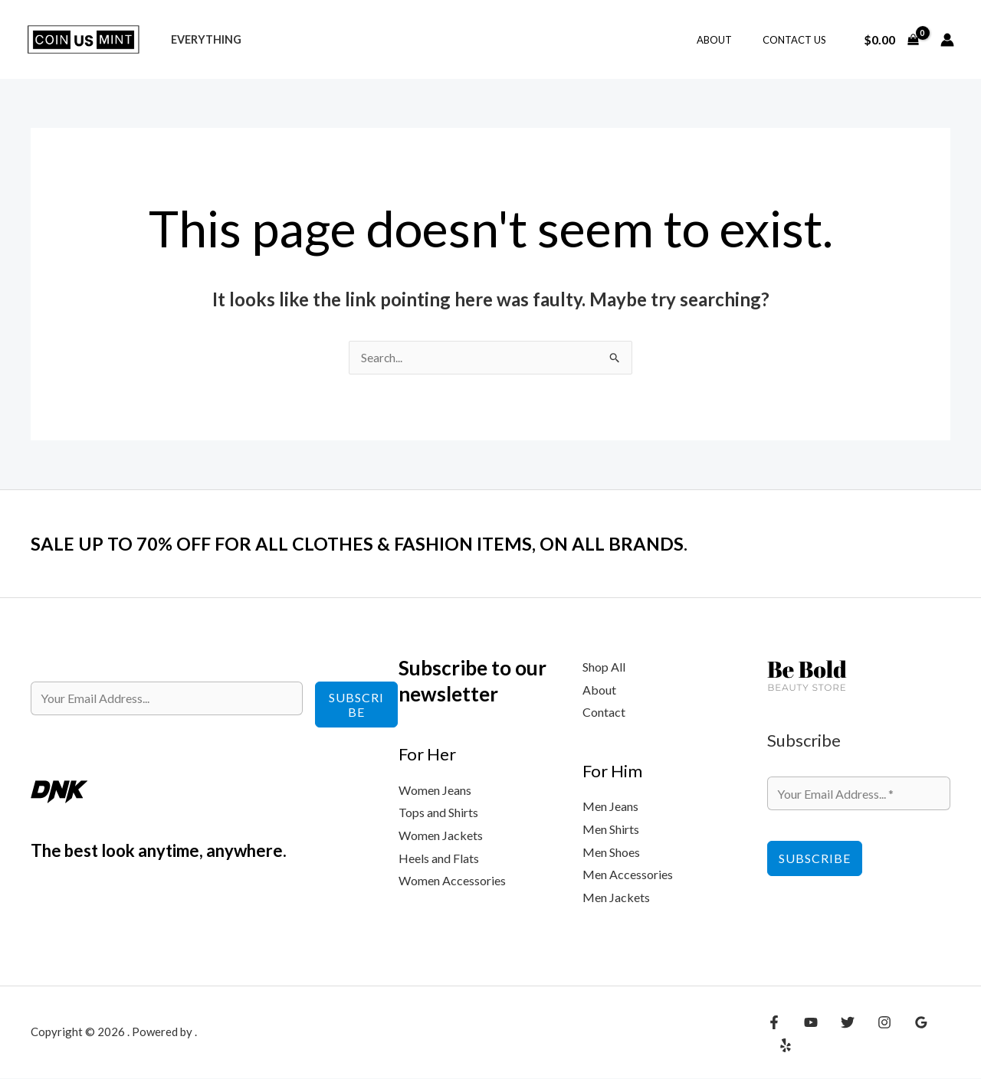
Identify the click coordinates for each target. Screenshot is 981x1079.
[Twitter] (840, 1034)
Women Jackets (441, 836)
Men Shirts (610, 829)
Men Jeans (610, 806)
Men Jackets (616, 898)
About (730, 40)
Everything (201, 39)
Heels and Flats (439, 859)
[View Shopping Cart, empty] (891, 39)
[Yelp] (939, 1034)
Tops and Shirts (438, 813)
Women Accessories (452, 881)
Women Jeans (435, 790)
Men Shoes (611, 852)
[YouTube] (807, 1034)
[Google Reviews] (906, 1034)
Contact (603, 712)
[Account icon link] (947, 40)
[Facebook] (774, 1034)
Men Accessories (627, 875)
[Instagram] (873, 1034)
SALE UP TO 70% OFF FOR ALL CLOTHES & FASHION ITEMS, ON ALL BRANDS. (387, 543)
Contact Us (800, 40)
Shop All (603, 667)
